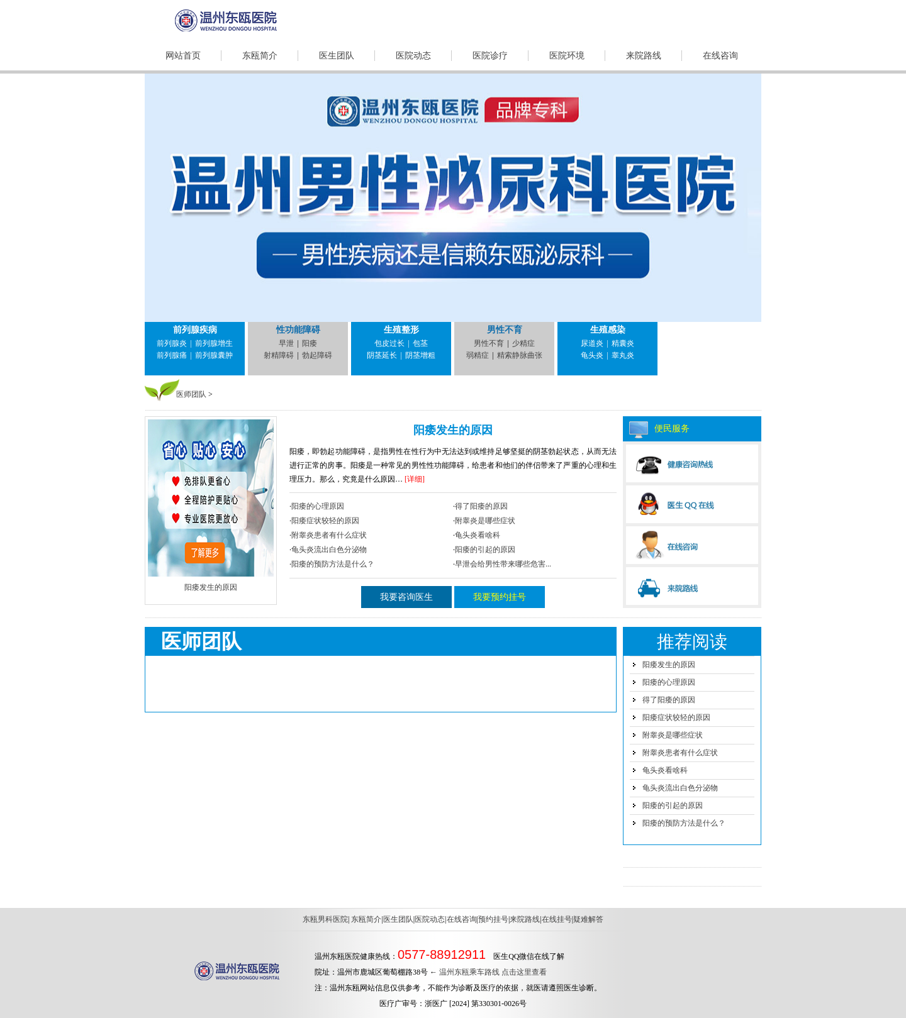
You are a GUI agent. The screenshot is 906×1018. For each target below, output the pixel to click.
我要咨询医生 (406, 597)
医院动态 (413, 55)
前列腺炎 (172, 343)
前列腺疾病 (195, 330)
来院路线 (643, 55)
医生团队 (336, 55)
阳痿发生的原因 (453, 430)
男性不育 (504, 330)
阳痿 (309, 343)
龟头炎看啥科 (477, 535)
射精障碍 (279, 355)
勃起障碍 (317, 355)
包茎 (420, 343)
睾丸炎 (623, 355)
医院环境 (566, 55)
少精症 (523, 343)
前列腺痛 (172, 355)
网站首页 (183, 55)
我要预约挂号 (499, 597)
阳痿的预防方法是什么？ (332, 564)
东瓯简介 (259, 55)
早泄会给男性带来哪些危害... (503, 564)
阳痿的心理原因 (317, 506)
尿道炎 (592, 343)
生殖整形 (401, 330)
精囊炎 (623, 343)
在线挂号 (557, 919)
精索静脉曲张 (519, 355)
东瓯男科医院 (325, 919)
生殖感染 (607, 330)
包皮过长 (389, 343)
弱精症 (477, 355)
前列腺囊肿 (214, 355)
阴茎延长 (382, 355)
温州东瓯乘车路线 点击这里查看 (493, 972)
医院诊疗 (490, 55)
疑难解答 (588, 919)
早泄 (286, 343)
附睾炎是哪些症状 (485, 520)
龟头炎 (592, 355)
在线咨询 (720, 55)
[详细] (415, 479)
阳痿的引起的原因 (485, 549)
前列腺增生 (214, 343)
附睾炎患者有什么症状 (329, 535)
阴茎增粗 (420, 355)
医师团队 (191, 394)
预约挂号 (493, 919)
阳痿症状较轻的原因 (325, 520)
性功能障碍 (298, 330)
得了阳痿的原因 (481, 506)
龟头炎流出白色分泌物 (329, 549)
